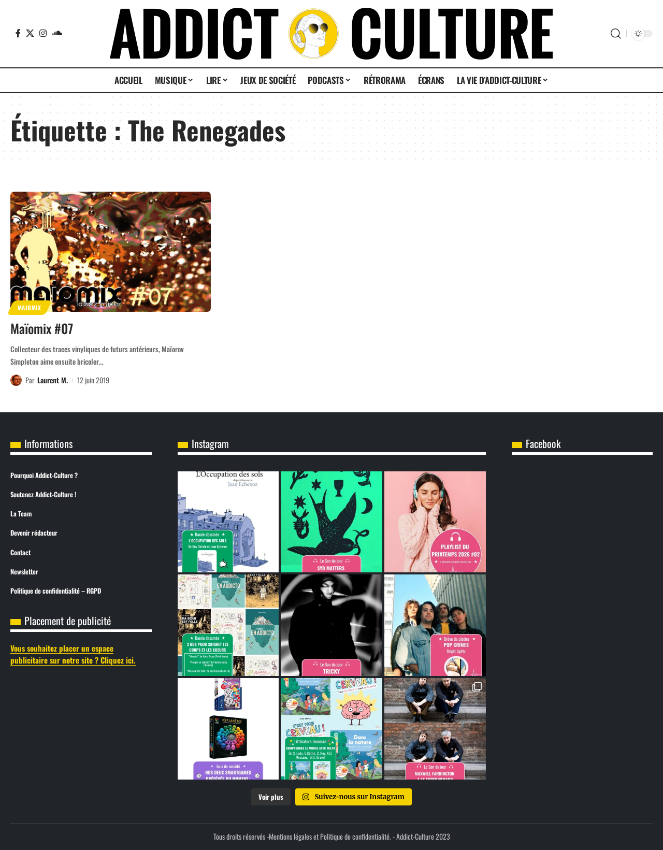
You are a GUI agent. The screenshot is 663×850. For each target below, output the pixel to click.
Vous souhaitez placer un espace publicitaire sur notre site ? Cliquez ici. (73, 654)
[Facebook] (18, 33)
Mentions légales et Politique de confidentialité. (330, 836)
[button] (616, 33)
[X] (30, 33)
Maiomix (29, 307)
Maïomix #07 (41, 328)
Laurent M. (52, 379)
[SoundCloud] (57, 33)
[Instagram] (43, 33)
